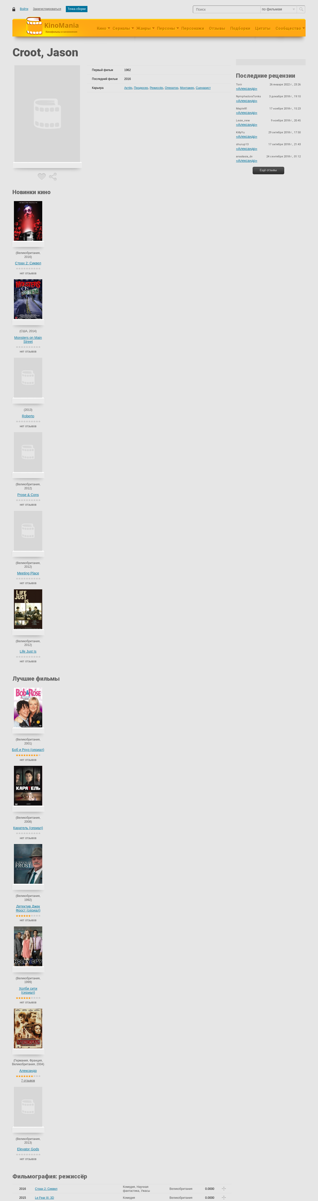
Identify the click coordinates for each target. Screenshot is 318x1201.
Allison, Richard (95, 608)
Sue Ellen (41, 1009)
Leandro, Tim (102, 817)
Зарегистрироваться (47, 9)
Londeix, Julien (95, 699)
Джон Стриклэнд (96, 833)
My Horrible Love (46, 516)
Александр (174, 362)
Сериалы (121, 28)
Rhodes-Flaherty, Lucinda (102, 457)
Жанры (143, 28)
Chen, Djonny (94, 683)
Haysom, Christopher (99, 719)
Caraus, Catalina (96, 430)
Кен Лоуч (91, 806)
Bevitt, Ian (91, 870)
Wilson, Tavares (95, 644)
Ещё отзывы (268, 170)
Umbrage (41, 692)
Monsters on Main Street (64, 261)
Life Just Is (210, 263)
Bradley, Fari (93, 756)
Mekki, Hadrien (95, 1009)
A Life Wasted (44, 674)
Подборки (240, 28)
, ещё (117, 443)
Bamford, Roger (95, 879)
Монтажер (187, 88)
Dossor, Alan (93, 874)
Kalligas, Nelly (103, 443)
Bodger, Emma (110, 870)
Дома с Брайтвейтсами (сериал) (57, 842)
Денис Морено (103, 434)
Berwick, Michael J (97, 664)
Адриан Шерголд (105, 882)
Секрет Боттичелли (48, 907)
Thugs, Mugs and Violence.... (54, 683)
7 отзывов (174, 376)
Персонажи (192, 28)
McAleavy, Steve (96, 532)
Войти (24, 9)
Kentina (40, 664)
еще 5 (89, 856)
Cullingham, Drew (97, 692)
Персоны (166, 28)
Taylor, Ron (113, 1066)
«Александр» (246, 89)
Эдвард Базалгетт (107, 852)
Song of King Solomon (50, 591)
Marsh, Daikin (94, 848)
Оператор (171, 88)
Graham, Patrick (96, 749)
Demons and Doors (48, 441)
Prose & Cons (137, 263)
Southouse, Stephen (98, 591)
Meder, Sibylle (94, 788)
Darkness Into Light (48, 580)
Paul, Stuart (93, 653)
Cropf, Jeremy (94, 1066)
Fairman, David (95, 580)
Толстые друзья (46, 824)
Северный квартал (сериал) (54, 815)
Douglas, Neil (94, 813)
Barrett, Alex (93, 552)
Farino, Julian (94, 797)
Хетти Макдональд (98, 734)
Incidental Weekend (48, 608)
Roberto (101, 260)
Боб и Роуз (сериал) (28, 362)
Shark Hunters (44, 1066)
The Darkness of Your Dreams (55, 788)
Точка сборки (77, 9)
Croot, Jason (93, 439)
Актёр (128, 88)
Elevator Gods (211, 362)
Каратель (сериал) (65, 362)
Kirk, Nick (114, 608)
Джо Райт (111, 797)
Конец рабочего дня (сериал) (55, 833)
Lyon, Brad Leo (95, 498)
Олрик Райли (107, 738)
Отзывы (217, 28)
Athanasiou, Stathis (98, 779)
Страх (39, 459)
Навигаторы (43, 806)
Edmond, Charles (96, 516)
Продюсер (141, 88)
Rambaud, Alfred (96, 569)
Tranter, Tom (93, 710)
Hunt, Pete (92, 525)
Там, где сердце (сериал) (52, 872)
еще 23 (109, 874)
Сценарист (203, 88)
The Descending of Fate (51, 889)
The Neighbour (45, 779)
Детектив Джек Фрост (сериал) (101, 364)
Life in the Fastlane (47, 644)
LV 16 (38, 719)
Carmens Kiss (44, 635)
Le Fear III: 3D (44, 414)
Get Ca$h (41, 450)
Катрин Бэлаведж (97, 889)
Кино (101, 28)
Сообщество (288, 28)
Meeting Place (174, 263)
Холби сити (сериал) (137, 364)
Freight (39, 653)
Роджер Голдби (95, 842)
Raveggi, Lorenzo (97, 898)
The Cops (41, 863)
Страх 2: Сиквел (28, 263)
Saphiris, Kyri (109, 461)
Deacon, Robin (95, 728)
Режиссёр (156, 88)
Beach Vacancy (45, 617)
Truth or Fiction (45, 701)
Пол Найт (111, 683)
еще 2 (89, 742)
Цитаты (263, 28)
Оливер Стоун (95, 768)
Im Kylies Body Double (50, 728)
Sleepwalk (42, 758)
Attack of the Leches (48, 749)
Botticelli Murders (46, 898)
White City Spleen (47, 569)
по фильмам (278, 9)
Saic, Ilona (92, 461)
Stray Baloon (43, 710)
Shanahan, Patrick (97, 674)
